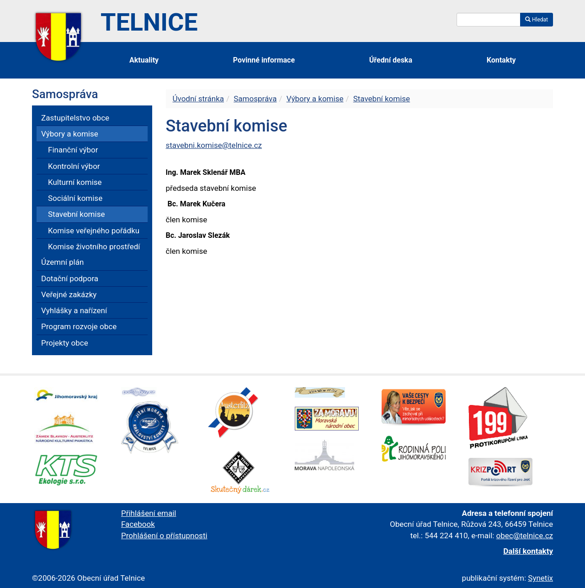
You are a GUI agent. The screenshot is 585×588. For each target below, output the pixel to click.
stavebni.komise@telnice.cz (214, 145)
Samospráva (255, 98)
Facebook (138, 524)
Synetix (540, 578)
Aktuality (144, 60)
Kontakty (501, 60)
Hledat (536, 19)
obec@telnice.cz (524, 535)
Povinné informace (264, 60)
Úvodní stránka (198, 98)
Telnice (149, 22)
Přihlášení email (148, 513)
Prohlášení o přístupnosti (164, 535)
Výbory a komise (315, 98)
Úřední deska (390, 60)
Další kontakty (528, 551)
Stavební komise (381, 98)
